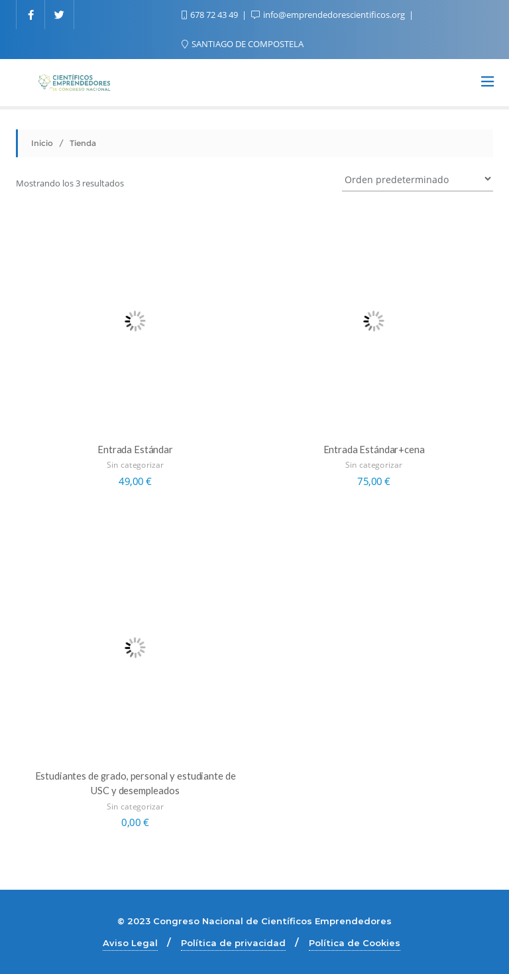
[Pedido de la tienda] (417, 178)
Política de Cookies (354, 943)
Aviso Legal (130, 943)
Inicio (42, 143)
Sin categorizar (135, 464)
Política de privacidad (233, 943)
